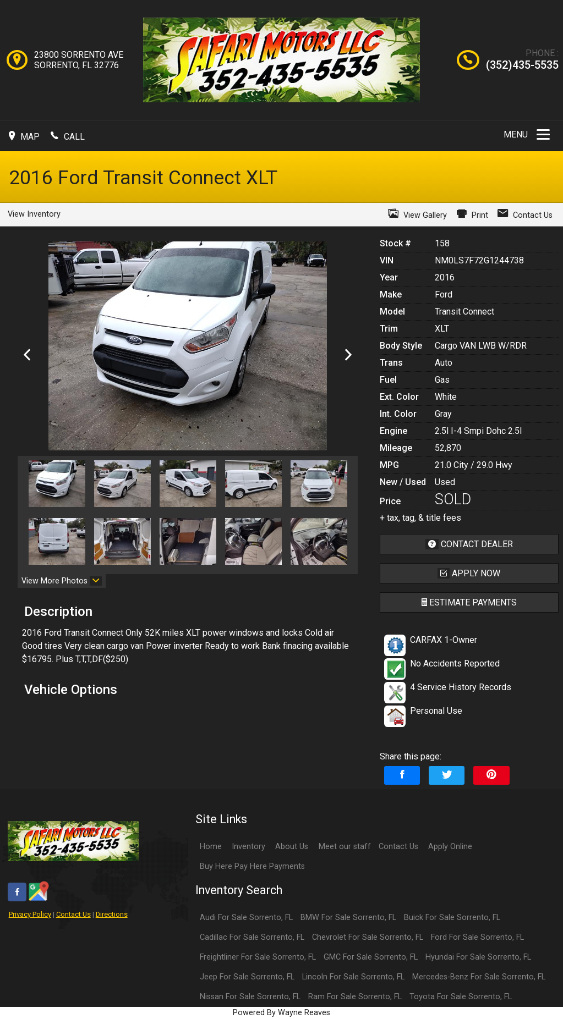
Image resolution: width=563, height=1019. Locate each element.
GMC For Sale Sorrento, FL (371, 957)
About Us (291, 846)
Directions (112, 914)
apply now (469, 573)
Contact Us (73, 914)
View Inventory (34, 214)
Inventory (248, 846)
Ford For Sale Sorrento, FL (477, 937)
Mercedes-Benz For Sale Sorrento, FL (478, 977)
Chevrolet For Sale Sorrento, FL (367, 937)
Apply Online (450, 846)
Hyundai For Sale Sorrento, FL (478, 957)
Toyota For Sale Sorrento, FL (460, 996)
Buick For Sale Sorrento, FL (452, 917)
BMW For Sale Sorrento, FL (348, 917)
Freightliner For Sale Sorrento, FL (258, 957)
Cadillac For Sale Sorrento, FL (252, 937)
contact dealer (469, 544)
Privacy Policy (30, 914)
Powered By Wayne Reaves (281, 1012)
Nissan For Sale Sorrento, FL (250, 996)
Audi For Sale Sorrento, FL (246, 917)
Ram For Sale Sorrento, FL (355, 996)
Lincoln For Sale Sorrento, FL (353, 977)
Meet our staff (345, 846)
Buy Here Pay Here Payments (252, 866)
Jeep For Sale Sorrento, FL (247, 977)
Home (211, 846)
